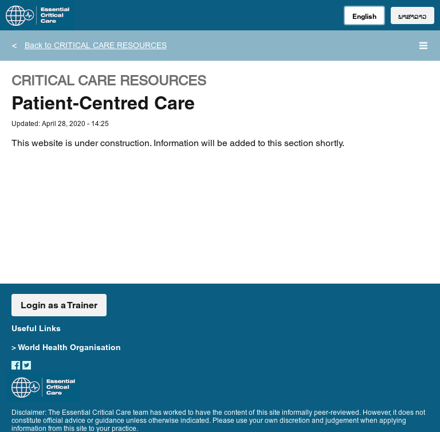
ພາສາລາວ (412, 16)
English (364, 16)
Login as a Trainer (59, 305)
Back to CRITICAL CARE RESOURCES (96, 46)
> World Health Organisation (66, 347)
